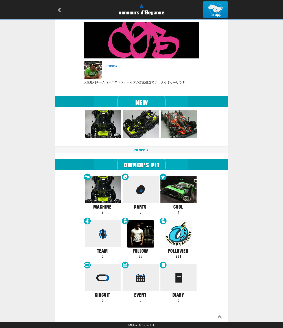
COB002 (111, 66)
